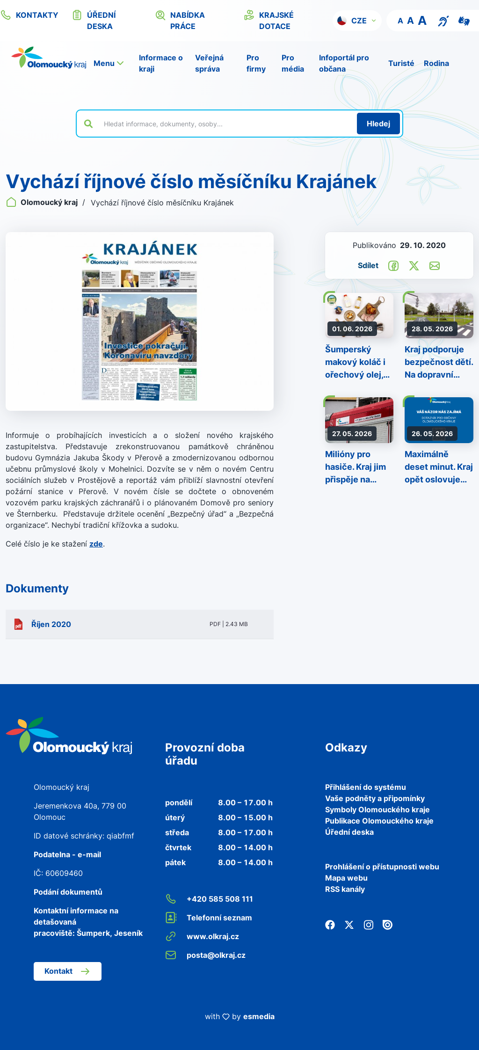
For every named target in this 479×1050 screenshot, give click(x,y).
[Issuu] (387, 923)
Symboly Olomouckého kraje (377, 809)
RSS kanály (345, 889)
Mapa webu (346, 877)
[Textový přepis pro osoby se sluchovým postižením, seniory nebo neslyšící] (443, 20)
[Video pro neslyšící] (464, 20)
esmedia (259, 1016)
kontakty (29, 15)
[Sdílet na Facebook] (393, 265)
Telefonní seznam (208, 917)
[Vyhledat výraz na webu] (225, 123)
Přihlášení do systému (365, 787)
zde (96, 543)
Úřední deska (349, 832)
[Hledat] (378, 123)
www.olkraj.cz (202, 936)
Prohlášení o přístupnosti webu (382, 866)
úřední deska (94, 20)
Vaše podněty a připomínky (375, 798)
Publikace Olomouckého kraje (379, 820)
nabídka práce (180, 20)
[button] (357, 20)
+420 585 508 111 (209, 898)
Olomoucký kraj (43, 202)
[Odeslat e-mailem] (434, 265)
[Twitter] (349, 923)
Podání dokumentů (68, 892)
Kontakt (67, 971)
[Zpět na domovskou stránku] (48, 57)
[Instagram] (368, 923)
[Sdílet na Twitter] (414, 265)
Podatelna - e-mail (67, 854)
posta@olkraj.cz (205, 955)
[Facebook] (330, 923)
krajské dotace (269, 20)
